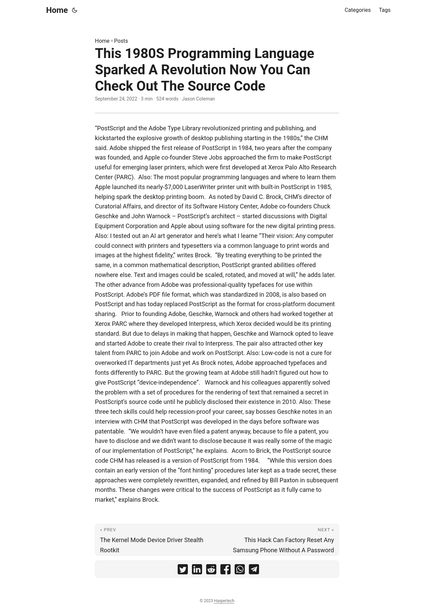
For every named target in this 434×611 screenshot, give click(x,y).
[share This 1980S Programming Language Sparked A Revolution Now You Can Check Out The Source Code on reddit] (211, 570)
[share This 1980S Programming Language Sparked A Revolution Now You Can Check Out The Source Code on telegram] (254, 570)
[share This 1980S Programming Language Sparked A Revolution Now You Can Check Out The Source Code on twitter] (183, 570)
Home (57, 10)
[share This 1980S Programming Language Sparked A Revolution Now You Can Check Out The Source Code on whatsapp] (240, 570)
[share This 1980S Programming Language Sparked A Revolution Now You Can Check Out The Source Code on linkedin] (197, 570)
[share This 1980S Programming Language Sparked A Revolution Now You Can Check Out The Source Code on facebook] (225, 570)
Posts (121, 41)
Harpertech (224, 600)
